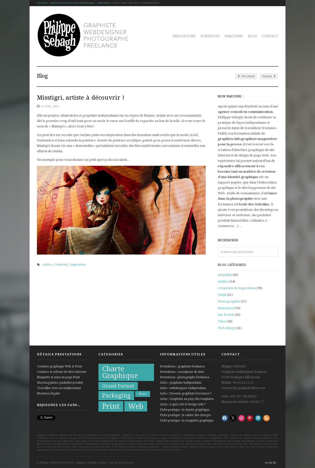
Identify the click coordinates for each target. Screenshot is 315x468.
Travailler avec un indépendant (59, 388)
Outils (222, 295)
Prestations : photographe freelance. (185, 377)
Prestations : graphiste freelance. (182, 366)
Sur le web (226, 315)
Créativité (60, 264)
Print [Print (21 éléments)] (111, 406)
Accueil (42, 3)
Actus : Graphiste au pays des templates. (187, 399)
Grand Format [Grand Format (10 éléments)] (118, 386)
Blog (252, 36)
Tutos (222, 321)
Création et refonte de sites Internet (61, 372)
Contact (270, 36)
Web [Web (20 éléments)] (135, 406)
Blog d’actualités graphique (72, 3)
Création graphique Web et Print (59, 366)
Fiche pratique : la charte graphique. (185, 409)
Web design (227, 328)
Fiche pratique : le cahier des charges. (185, 415)
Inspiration (78, 264)
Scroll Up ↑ (271, 462)
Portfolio (210, 36)
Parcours (234, 36)
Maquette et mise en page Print (58, 377)
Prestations (184, 36)
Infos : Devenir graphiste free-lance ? (186, 393)
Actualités (225, 275)
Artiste (47, 264)
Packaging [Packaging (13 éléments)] (116, 395)
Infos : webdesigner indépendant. (183, 388)
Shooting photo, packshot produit (60, 382)
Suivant (269, 76)
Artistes (103, 3)
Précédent (246, 76)
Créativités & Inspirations (237, 288)
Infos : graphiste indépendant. (181, 382)
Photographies (229, 301)
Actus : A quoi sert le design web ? (183, 404)
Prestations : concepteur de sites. (182, 372)
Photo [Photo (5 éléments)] (142, 393)
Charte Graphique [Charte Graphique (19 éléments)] (120, 372)
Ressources (226, 308)
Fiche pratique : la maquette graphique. (187, 420)
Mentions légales (48, 393)
